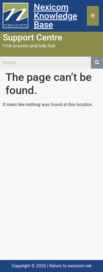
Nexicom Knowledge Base (55, 16)
